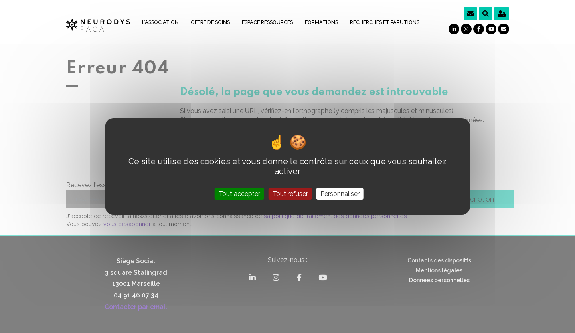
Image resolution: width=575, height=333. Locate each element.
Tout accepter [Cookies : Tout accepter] (239, 194)
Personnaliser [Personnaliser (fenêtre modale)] (340, 194)
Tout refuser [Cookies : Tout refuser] (290, 194)
